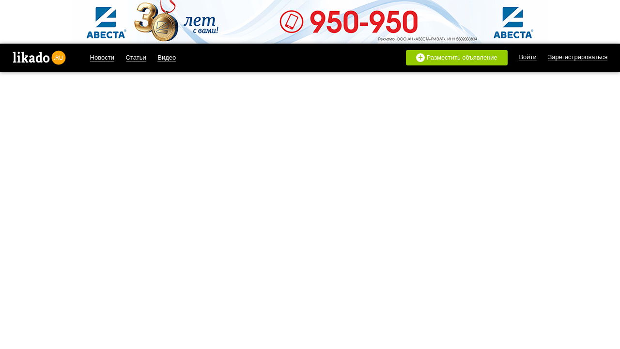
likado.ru (39, 57)
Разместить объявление (456, 58)
